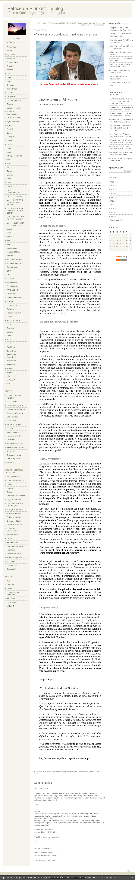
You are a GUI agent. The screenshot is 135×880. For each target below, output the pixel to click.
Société (9, 340)
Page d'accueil (82, 23)
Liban (9, 179)
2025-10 (113, 209)
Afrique (9, 51)
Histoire (10, 148)
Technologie (11, 351)
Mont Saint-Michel (13, 252)
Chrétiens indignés (13, 100)
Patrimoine (11, 294)
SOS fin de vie (12, 565)
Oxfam (9, 539)
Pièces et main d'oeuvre (15, 546)
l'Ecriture (10, 428)
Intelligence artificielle (15, 156)
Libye (9, 182)
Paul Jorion (11, 598)
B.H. (112, 158)
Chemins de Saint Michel (16, 409)
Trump (9, 369)
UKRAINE (10, 606)
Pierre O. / (114, 107)
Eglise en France (13, 122)
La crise (10, 175)
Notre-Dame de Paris (14, 260)
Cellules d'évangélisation (16, 406)
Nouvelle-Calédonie (14, 263)
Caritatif (10, 93)
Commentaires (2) (84, 771)
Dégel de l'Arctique (14, 500)
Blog (8, 81)
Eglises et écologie (14, 517)
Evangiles (10, 137)
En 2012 (10, 129)
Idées (9, 152)
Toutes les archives (117, 220)
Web (8, 384)
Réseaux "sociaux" (14, 313)
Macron (9, 233)
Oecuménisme (12, 267)
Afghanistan (11, 47)
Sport (9, 343)
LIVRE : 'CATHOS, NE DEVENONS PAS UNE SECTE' (15, 211)
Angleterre (10, 66)
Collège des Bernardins (15, 413)
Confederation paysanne (16, 496)
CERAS (10, 488)
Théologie (10, 451)
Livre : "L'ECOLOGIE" (15, 196)
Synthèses (11, 347)
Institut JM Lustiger (14, 425)
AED (8, 581)
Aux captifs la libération (15, 481)
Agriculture (11, 54)
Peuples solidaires (13, 542)
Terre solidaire (12, 569)
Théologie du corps (14, 455)
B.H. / (112, 134)
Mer (8, 241)
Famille (9, 141)
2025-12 (113, 201)
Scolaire (10, 332)
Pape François (12, 282)
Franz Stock (11, 421)
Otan (9, 275)
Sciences (10, 328)
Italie (8, 167)
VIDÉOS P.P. (11, 380)
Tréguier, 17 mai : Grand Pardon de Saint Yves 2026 (121, 101)
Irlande (9, 164)
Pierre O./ (113, 140)
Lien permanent (71, 771)
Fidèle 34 (10, 585)
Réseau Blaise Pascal (15, 444)
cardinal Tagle (12, 89)
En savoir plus (111, 878)
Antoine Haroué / (116, 99)
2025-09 (113, 212)
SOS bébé (10, 561)
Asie (8, 74)
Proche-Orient (12, 305)
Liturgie (9, 186)
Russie (9, 317)
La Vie (9, 589)
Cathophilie (11, 96)
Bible (9, 77)
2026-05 (113, 182)
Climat (9, 492)
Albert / (113, 146)
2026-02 (113, 193)
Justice (9, 171)
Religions (10, 309)
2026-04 (113, 186)
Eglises (9, 125)
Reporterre (11, 550)
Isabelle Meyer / (116, 126)
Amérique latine (12, 62)
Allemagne (11, 58)
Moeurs (9, 244)
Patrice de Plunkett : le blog (35, 8)
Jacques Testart (12, 535)
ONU (9, 271)
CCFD (9, 484)
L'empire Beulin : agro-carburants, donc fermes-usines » (93, 24)
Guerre (9, 145)
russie (97, 771)
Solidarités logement (14, 558)
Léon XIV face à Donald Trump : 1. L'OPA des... (121, 128)
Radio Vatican (12, 602)
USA (8, 376)
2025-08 (113, 216)
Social (9, 336)
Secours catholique (14, 554)
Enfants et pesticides (14, 525)
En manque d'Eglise (14, 521)
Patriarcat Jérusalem (14, 436)
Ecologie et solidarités (15, 510)
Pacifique (10, 279)
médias (36, 774)
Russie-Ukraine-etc (14, 321)
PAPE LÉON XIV (13, 290)
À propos (16, 38)
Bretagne (10, 85)
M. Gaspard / (115, 152)
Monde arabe (12, 248)
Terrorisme (11, 365)
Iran (8, 160)
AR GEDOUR (12, 402)
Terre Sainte (11, 361)
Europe (9, 133)
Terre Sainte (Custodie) (15, 447)
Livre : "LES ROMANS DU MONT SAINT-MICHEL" (15, 202)
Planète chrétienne (14, 298)
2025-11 (113, 205)
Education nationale (14, 118)
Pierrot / (113, 113)
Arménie (10, 70)
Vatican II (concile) (13, 459)
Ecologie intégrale (13, 108)
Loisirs (9, 229)
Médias (9, 237)
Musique (10, 256)
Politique (10, 302)
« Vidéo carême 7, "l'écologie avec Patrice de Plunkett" (56, 23)
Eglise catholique (13, 417)
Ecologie (10, 104)
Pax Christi (11, 440)
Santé (9, 324)
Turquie (9, 372)
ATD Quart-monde (13, 477)
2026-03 (113, 190)
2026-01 (113, 197)
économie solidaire (14, 513)
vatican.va (10, 463)
